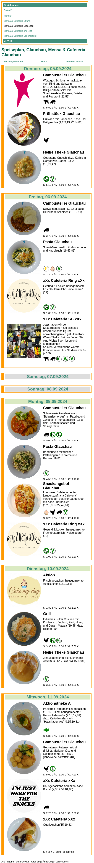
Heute (44, 61)
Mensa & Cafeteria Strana (17, 21)
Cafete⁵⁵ (8, 10)
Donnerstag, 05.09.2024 (48, 68)
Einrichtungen (11, 5)
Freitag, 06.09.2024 (48, 196)
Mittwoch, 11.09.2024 (48, 697)
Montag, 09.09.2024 (47, 401)
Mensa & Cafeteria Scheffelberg (20, 36)
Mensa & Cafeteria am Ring (18, 31)
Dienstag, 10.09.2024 (48, 568)
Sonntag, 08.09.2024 (47, 389)
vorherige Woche (13, 61)
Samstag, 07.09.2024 (48, 376)
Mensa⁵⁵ (8, 15)
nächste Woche (74, 61)
